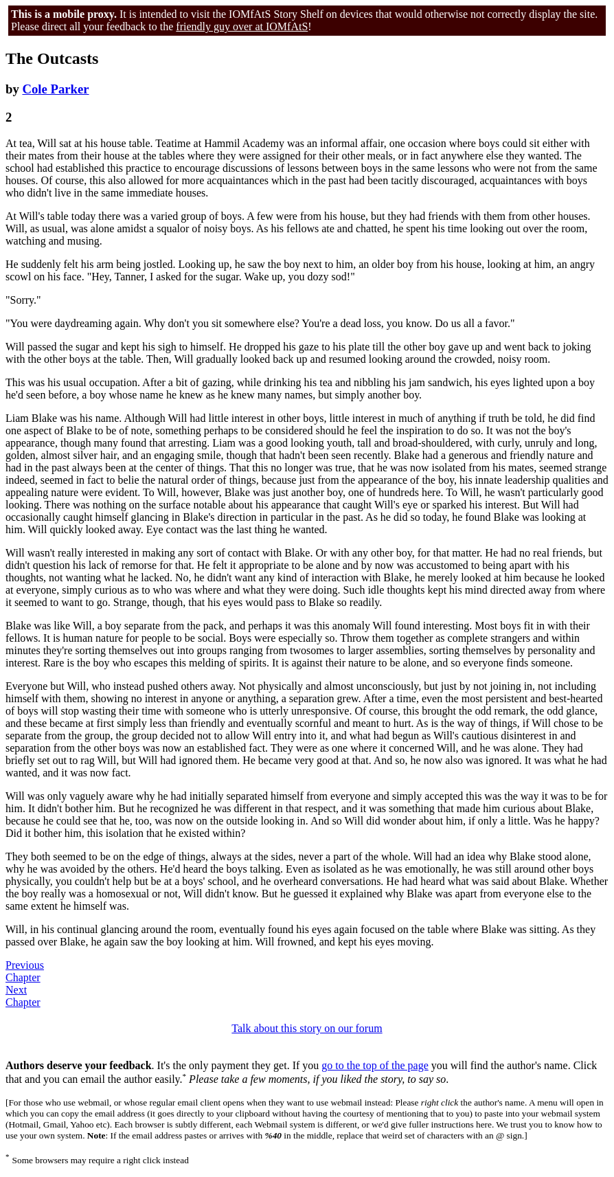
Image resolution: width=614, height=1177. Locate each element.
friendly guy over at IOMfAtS (242, 26)
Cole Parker (55, 89)
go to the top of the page (375, 1065)
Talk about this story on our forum (306, 1028)
